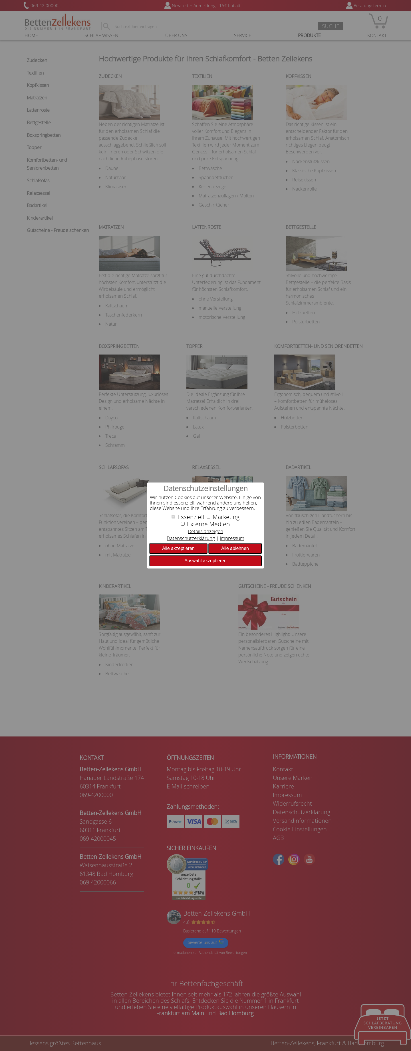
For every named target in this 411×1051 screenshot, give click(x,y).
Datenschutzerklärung (191, 538)
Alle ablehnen (235, 548)
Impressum (232, 538)
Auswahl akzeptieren (205, 560)
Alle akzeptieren (178, 548)
